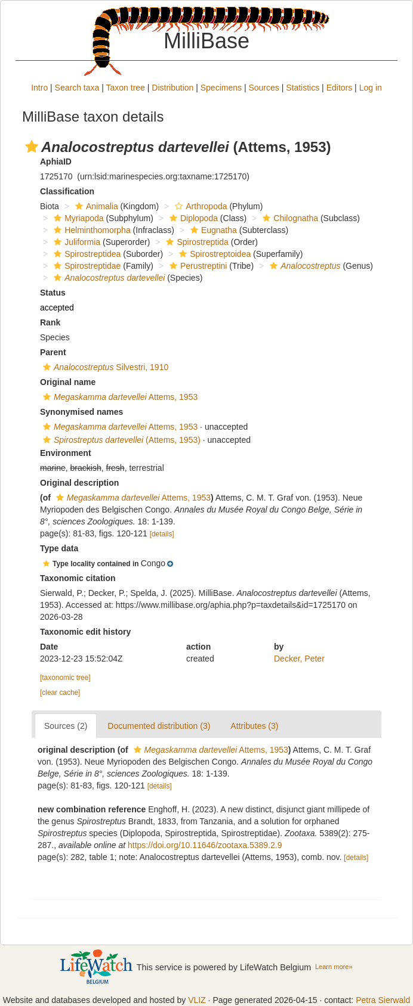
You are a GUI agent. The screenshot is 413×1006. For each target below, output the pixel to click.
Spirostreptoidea (213, 254)
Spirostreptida (195, 242)
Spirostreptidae (86, 266)
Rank (50, 322)
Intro (39, 87)
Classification (67, 191)
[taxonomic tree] (65, 677)
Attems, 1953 (119, 397)
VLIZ (197, 1000)
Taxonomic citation (78, 578)
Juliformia (75, 242)
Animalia (95, 206)
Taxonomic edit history (85, 631)
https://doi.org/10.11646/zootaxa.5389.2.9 (205, 845)
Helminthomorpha (91, 230)
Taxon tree (125, 87)
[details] (162, 534)
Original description (79, 483)
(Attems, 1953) (120, 440)
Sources (263, 87)
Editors (339, 87)
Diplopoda (192, 218)
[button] (31, 146)
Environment (65, 453)
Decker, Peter (299, 658)
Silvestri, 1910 (104, 367)
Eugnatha (212, 230)
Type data (59, 548)
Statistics (302, 87)
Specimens (221, 87)
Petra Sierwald (383, 1000)
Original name (67, 382)
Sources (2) (65, 726)
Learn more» (334, 966)
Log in (370, 87)
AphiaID (56, 161)
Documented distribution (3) (158, 726)
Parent (53, 352)
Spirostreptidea (86, 254)
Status (53, 292)
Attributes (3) (254, 726)
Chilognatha (289, 218)
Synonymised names (81, 412)
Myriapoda (77, 218)
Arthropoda (199, 206)
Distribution (172, 87)
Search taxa (77, 87)
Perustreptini (197, 266)
